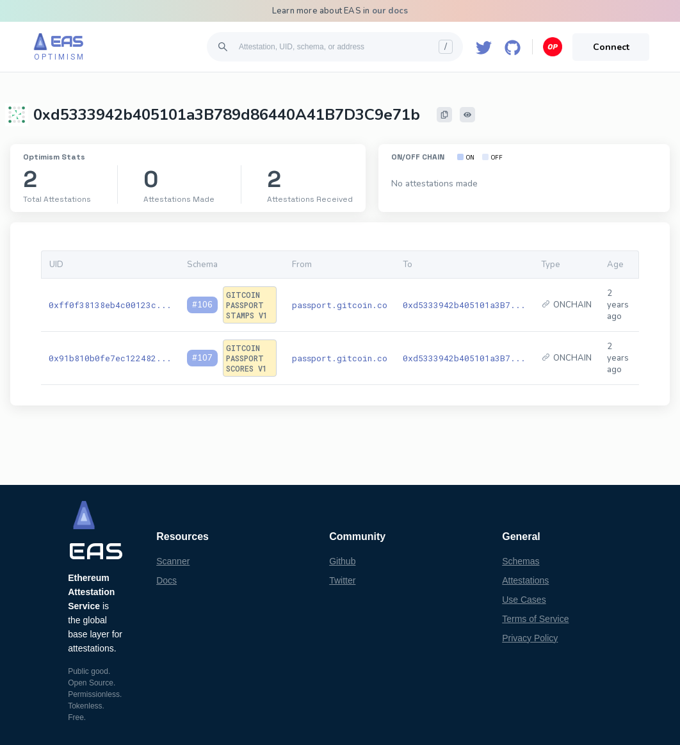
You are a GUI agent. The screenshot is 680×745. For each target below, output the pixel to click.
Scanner (173, 561)
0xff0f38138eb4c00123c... (110, 305)
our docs (390, 11)
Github (342, 561)
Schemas (520, 561)
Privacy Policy (530, 638)
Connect (611, 47)
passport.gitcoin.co (339, 305)
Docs (166, 580)
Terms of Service (535, 619)
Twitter (342, 580)
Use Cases (524, 599)
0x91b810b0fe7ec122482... (110, 358)
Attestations (525, 580)
